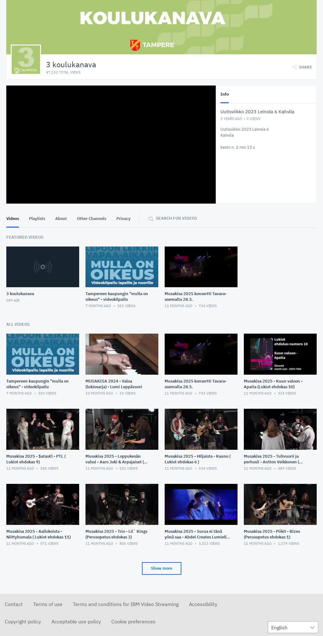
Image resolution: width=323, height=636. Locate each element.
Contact (14, 604)
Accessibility (203, 604)
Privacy (123, 218)
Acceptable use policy (76, 621)
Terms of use (47, 604)
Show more (161, 568)
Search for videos (176, 218)
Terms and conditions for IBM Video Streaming (126, 604)
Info (224, 94)
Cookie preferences (133, 621)
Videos (12, 218)
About (61, 218)
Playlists (37, 218)
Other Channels (91, 218)
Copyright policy (23, 621)
